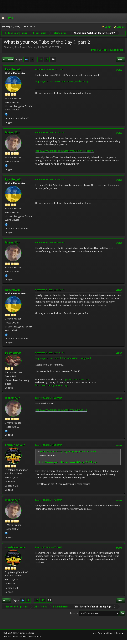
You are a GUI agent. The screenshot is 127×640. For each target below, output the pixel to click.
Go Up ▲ (119, 633)
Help (94, 633)
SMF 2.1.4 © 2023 (11, 633)
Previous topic (100, 49)
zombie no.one (15, 445)
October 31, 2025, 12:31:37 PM (49, 69)
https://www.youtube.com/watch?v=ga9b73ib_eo (61, 409)
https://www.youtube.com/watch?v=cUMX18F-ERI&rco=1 (64, 150)
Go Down (8, 59)
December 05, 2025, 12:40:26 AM (49, 242)
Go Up (6, 600)
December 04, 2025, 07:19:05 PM (49, 132)
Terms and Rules (105, 633)
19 (46, 59)
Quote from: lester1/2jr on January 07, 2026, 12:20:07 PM (68, 451)
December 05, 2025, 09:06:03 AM (49, 289)
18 (40, 59)
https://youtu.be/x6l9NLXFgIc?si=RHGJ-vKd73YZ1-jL (62, 81)
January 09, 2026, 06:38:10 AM (48, 547)
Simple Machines (27, 633)
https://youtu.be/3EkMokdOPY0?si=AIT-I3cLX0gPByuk (63, 358)
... (36, 59)
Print (121, 59)
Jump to (74, 613)
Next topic (116, 49)
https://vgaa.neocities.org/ (76, 379)
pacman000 (13, 353)
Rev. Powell (13, 69)
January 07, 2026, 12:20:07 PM (48, 397)
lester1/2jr (12, 132)
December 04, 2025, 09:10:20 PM (49, 179)
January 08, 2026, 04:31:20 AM (48, 445)
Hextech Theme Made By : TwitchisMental (22, 636)
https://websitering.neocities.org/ (51, 385)
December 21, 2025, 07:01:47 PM (49, 352)
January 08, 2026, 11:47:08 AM (48, 500)
